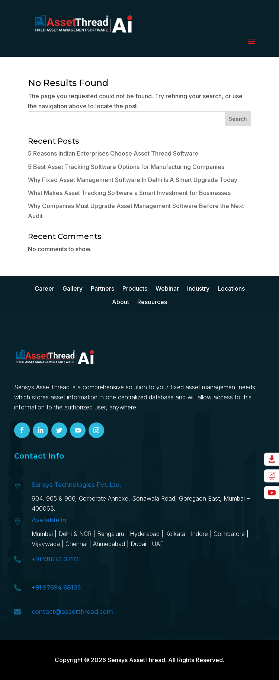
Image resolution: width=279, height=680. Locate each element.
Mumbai (42, 533)
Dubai (138, 543)
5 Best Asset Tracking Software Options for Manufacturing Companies (126, 166)
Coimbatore (229, 533)
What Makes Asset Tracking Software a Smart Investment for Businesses (129, 193)
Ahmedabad (110, 543)
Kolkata (175, 533)
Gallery (72, 288)
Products (134, 288)
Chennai (76, 543)
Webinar (167, 288)
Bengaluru (110, 533)
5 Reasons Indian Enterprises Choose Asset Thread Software (113, 153)
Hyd (145, 533)
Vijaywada (46, 543)
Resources (152, 302)
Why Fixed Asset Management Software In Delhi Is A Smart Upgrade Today (132, 179)
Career (44, 288)
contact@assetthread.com (72, 611)
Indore (199, 533)
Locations (231, 288)
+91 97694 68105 (56, 587)
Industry (198, 288)
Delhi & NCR (75, 533)
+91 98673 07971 (56, 559)
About (120, 302)
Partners (102, 288)
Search (238, 119)
